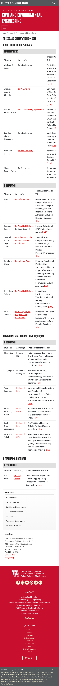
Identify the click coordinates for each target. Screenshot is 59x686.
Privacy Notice (6, 677)
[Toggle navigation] (4, 27)
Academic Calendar (50, 670)
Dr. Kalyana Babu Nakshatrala (22, 314)
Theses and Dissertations (27, 33)
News (29, 651)
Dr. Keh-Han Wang (25, 150)
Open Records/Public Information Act (24, 677)
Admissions (29, 643)
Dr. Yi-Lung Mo (24, 89)
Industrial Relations (13, 526)
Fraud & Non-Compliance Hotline (29, 675)
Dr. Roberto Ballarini (23, 237)
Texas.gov (32, 672)
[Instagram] (31, 583)
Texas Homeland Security (45, 672)
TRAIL (3, 675)
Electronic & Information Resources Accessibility (31, 679)
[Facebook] (18, 583)
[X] (22, 583)
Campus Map (10, 555)
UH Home (39, 670)
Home (4, 33)
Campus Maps (5, 672)
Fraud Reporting (11, 675)
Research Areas (11, 498)
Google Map (9, 557)
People (29, 632)
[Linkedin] (36, 583)
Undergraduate (29, 638)
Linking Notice (46, 675)
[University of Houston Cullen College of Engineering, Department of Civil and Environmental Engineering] (29, 573)
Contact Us (29, 618)
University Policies (7, 684)
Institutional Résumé (45, 677)
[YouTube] (40, 583)
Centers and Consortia (14, 512)
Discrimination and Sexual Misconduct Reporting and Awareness (22, 682)
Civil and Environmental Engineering (22, 18)
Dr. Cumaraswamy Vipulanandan (31, 109)
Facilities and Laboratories (16, 507)
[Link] (49, 84)
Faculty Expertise (12, 502)
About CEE (29, 630)
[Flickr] (27, 583)
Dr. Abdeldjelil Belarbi (24, 226)
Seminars (9, 516)
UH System (24, 672)
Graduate (29, 641)
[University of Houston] (14, 3)
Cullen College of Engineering (17, 10)
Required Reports (7, 679)
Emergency (15, 672)
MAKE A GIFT (29, 658)
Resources (29, 646)
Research (11, 33)
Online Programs (29, 649)
